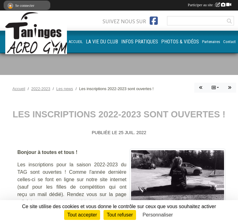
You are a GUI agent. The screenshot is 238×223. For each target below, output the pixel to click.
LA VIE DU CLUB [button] (102, 42)
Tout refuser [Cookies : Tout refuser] (120, 214)
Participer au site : (209, 5)
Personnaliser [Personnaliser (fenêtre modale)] (158, 214)
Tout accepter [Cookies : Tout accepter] (82, 214)
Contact (229, 41)
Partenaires (211, 41)
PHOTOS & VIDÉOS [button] (180, 42)
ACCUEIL (75, 41)
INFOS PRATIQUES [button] (139, 42)
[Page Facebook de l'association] (154, 20)
